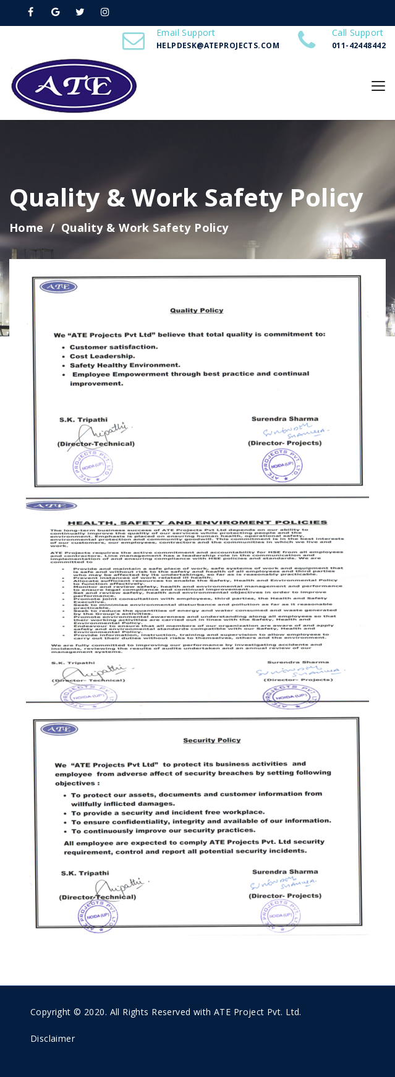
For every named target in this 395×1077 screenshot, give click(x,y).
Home (26, 227)
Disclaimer (52, 1038)
